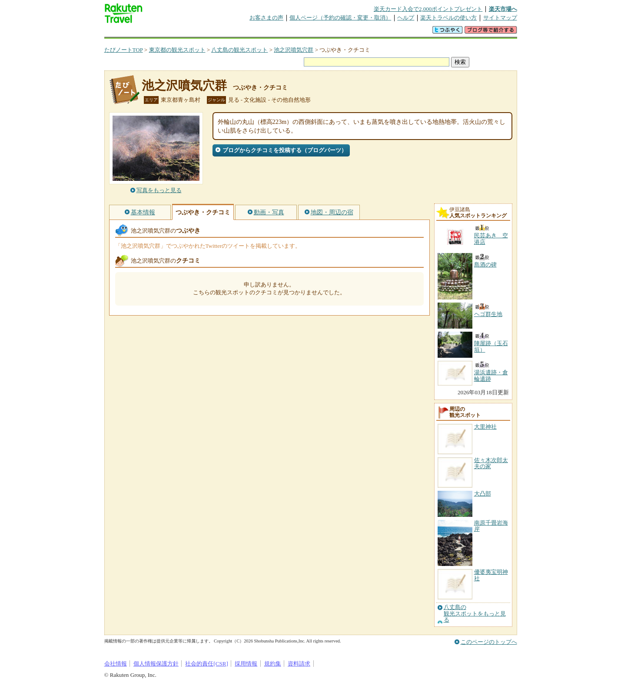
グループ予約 (277, 32)
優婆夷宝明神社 (491, 575)
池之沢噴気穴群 (293, 50)
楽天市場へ (503, 9)
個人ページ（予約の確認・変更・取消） (340, 17)
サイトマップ (500, 17)
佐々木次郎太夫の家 (491, 463)
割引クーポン (241, 32)
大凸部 (482, 493)
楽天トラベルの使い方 (448, 17)
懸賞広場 (206, 32)
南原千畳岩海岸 (491, 525)
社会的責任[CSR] (206, 663)
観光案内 (313, 32)
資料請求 (299, 663)
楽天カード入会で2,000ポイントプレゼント (428, 9)
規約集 (272, 663)
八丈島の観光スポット (239, 50)
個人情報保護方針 (156, 663)
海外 (170, 32)
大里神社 (485, 426)
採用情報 (246, 663)
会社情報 (115, 663)
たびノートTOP (123, 50)
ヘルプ (405, 17)
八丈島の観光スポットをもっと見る (475, 613)
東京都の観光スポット (177, 50)
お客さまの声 (266, 17)
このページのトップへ (489, 642)
